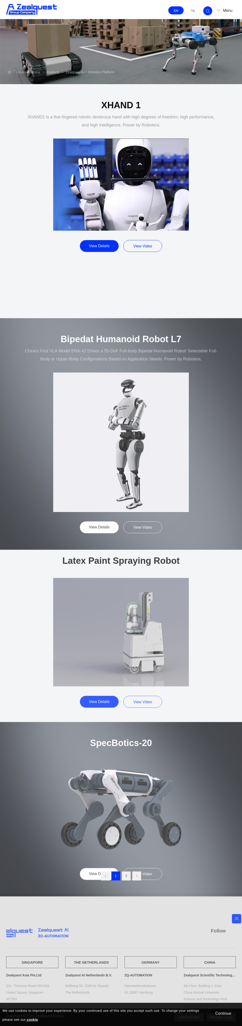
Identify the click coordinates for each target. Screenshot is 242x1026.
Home (35, 73)
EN (176, 11)
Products (53, 73)
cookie (32, 1020)
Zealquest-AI (75, 73)
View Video (142, 254)
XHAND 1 (121, 113)
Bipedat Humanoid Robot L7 (121, 461)
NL (193, 11)
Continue (223, 1013)
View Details (99, 254)
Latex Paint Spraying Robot (121, 658)
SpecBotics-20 (121, 835)
